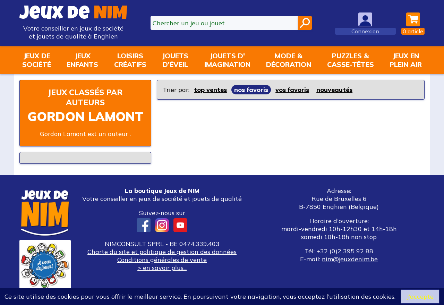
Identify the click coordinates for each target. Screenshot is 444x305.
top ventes (210, 90)
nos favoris (251, 90)
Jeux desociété (36, 60)
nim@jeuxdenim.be (350, 259)
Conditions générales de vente (162, 260)
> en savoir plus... (162, 268)
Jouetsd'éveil (175, 60)
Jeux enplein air (406, 60)
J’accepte (420, 296)
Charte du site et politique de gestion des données (162, 252)
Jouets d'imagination (227, 60)
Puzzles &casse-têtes (350, 60)
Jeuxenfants (82, 60)
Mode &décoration (288, 60)
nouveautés (334, 90)
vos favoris (292, 90)
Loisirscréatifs (130, 60)
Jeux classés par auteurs (85, 97)
